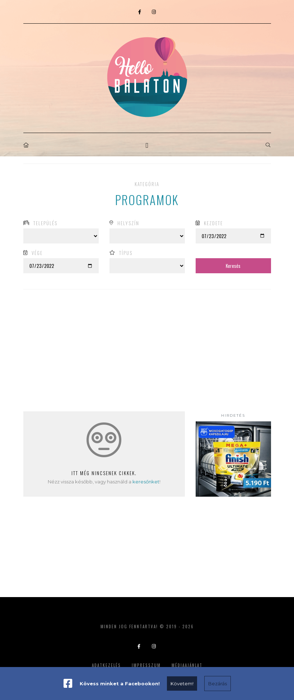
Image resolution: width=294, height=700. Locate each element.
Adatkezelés (106, 665)
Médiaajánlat (187, 665)
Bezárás (217, 683)
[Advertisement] (233, 543)
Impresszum (146, 665)
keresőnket (145, 481)
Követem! (182, 683)
